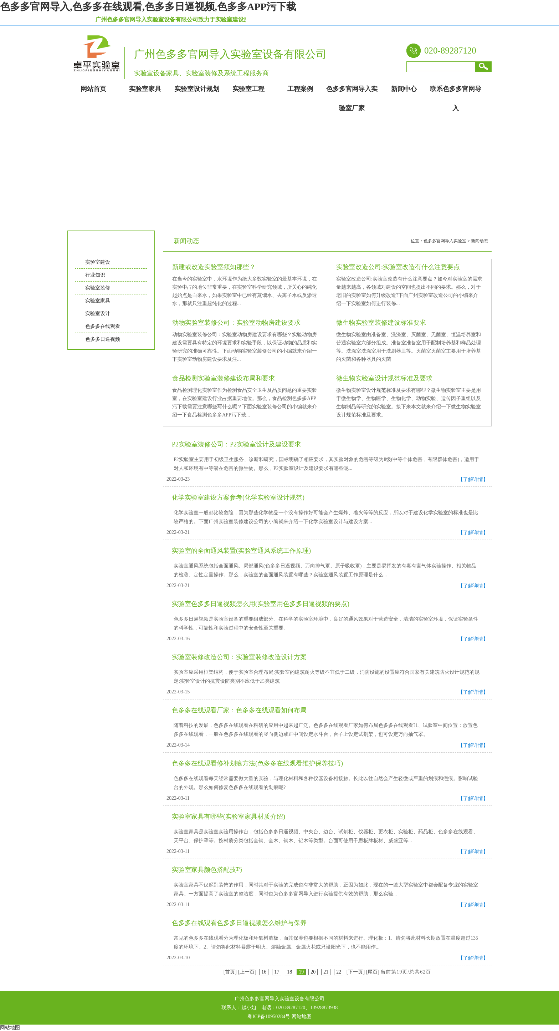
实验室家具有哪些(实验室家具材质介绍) (228, 816)
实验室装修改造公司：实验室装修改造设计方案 (239, 657)
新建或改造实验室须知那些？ (214, 267)
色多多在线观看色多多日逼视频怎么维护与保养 (239, 922)
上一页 (247, 972)
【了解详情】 (473, 479)
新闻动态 (479, 240)
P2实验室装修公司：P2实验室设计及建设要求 (236, 444)
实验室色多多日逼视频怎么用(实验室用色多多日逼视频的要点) (260, 603)
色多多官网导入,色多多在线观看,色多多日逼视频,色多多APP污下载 (148, 6)
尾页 (373, 972)
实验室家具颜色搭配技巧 (207, 869)
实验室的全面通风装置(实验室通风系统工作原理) (241, 550)
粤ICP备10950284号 (268, 1016)
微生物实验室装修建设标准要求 (381, 322)
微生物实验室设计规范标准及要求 (384, 378)
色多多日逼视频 (102, 339)
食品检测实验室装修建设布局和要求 (223, 378)
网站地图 (302, 1016)
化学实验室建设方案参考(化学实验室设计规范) (238, 497)
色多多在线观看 (102, 326)
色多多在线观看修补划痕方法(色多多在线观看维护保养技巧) (257, 763)
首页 (230, 972)
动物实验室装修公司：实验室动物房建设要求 (236, 322)
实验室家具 (97, 300)
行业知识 (95, 275)
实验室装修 (97, 287)
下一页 (355, 972)
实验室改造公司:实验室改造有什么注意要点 (398, 267)
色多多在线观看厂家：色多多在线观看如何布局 (239, 710)
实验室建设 (97, 262)
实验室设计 (97, 313)
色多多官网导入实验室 (445, 240)
